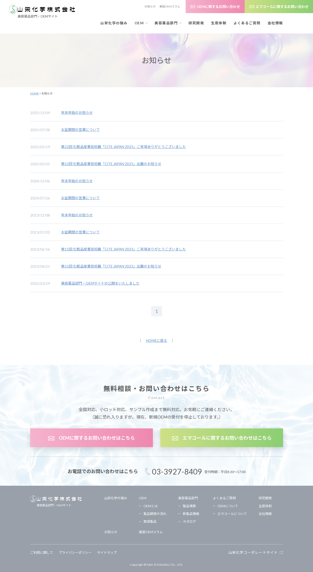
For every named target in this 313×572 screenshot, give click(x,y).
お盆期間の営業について (80, 129)
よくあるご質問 (247, 23)
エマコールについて (232, 514)
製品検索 (189, 506)
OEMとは (151, 506)
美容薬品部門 (188, 498)
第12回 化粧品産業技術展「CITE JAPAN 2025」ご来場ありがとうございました (123, 147)
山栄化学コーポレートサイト (253, 552)
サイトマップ (107, 552)
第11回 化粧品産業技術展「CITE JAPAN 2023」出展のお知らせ (111, 266)
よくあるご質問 (224, 498)
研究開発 (196, 23)
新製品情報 (191, 514)
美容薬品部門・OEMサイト (56, 501)
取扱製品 (150, 521)
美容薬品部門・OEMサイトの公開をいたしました (100, 283)
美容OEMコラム (169, 6)
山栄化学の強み (114, 23)
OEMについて (227, 506)
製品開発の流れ (155, 514)
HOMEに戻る (156, 340)
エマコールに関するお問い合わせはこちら (227, 438)
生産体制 (218, 23)
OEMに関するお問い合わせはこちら (97, 438)
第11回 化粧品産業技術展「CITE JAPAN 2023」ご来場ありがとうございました (123, 249)
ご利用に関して (41, 552)
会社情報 (275, 23)
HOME (34, 93)
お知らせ (150, 6)
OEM (142, 498)
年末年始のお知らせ (77, 112)
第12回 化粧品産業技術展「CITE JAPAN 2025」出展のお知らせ (111, 164)
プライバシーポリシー (75, 552)
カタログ (189, 521)
